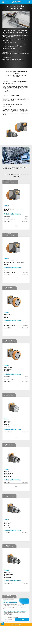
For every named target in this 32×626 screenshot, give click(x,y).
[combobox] (28, 2)
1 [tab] (15, 162)
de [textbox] (27, 2)
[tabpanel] (16, 158)
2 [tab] (16, 162)
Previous (1, 155)
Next (30, 155)
